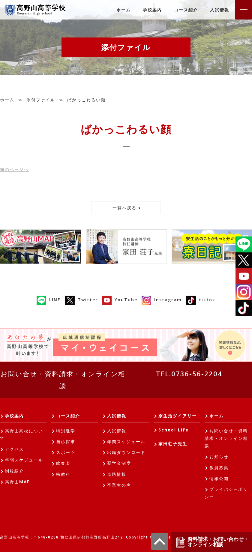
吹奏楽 (63, 463)
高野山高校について (21, 434)
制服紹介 (14, 471)
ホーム (123, 10)
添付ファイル (40, 100)
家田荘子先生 (172, 443)
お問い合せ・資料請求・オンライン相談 (63, 379)
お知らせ (219, 456)
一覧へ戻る (124, 207)
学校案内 (152, 10)
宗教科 (63, 474)
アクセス (14, 449)
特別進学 (65, 431)
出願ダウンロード (126, 452)
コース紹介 (186, 10)
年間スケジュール (24, 460)
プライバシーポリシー (226, 493)
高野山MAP (17, 482)
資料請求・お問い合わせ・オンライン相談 (212, 542)
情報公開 (219, 478)
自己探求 (65, 441)
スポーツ (65, 452)
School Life (173, 430)
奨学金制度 (119, 463)
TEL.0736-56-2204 (189, 373)
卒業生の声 (119, 485)
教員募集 (219, 467)
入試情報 (219, 10)
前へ (14, 169)
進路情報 (116, 474)
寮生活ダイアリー (177, 416)
